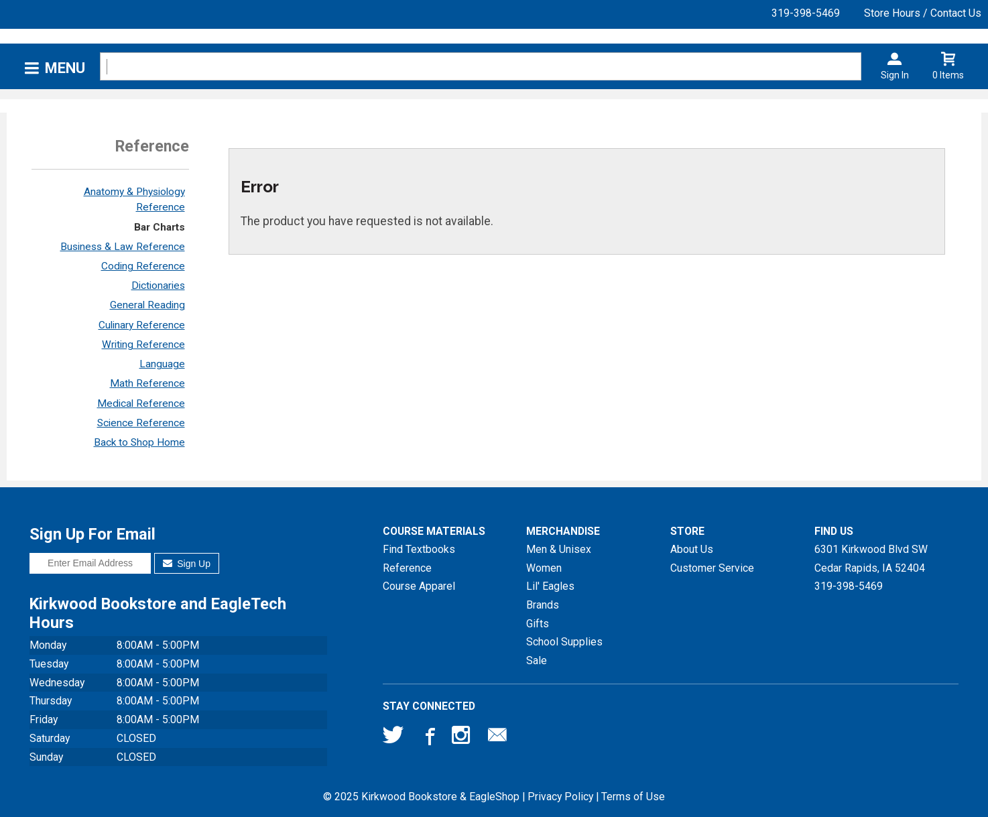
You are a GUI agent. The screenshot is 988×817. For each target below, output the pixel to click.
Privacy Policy (560, 796)
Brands (542, 605)
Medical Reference (141, 403)
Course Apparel (419, 586)
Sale (536, 660)
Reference (407, 568)
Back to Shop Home (139, 442)
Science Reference (141, 423)
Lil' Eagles (550, 586)
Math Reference (147, 383)
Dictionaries (158, 285)
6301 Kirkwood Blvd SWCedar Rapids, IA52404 (871, 558)
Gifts (537, 623)
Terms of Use (633, 796)
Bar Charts (159, 227)
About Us (691, 549)
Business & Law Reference (122, 247)
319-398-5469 (805, 13)
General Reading (147, 305)
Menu (65, 68)
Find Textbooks (419, 549)
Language (162, 364)
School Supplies (564, 641)
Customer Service (712, 568)
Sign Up (186, 563)
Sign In (895, 75)
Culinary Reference (142, 325)
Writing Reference (143, 344)
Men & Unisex (558, 549)
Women (544, 568)
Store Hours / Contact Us (922, 13)
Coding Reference (143, 266)
